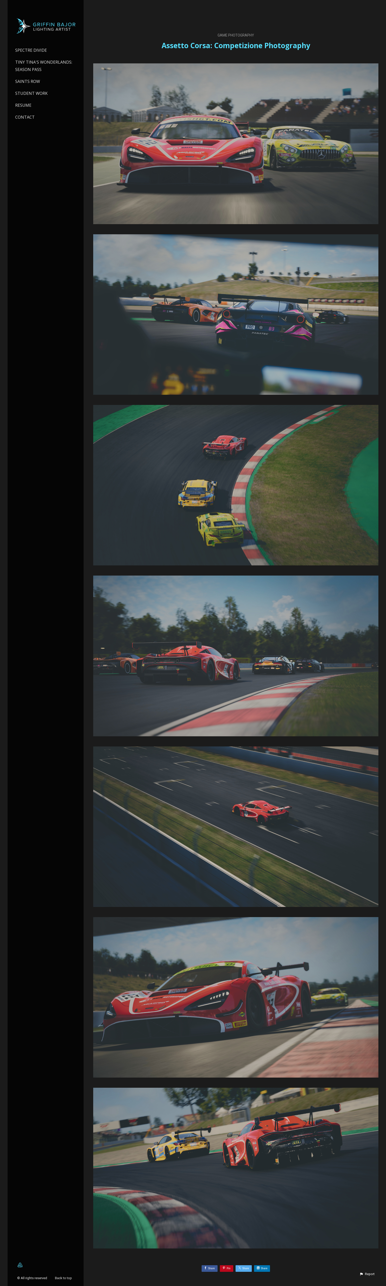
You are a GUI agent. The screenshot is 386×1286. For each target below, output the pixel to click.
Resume (23, 105)
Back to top (64, 1278)
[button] (367, 1274)
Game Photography (236, 35)
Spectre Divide (31, 50)
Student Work (31, 93)
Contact (25, 117)
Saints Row (27, 81)
